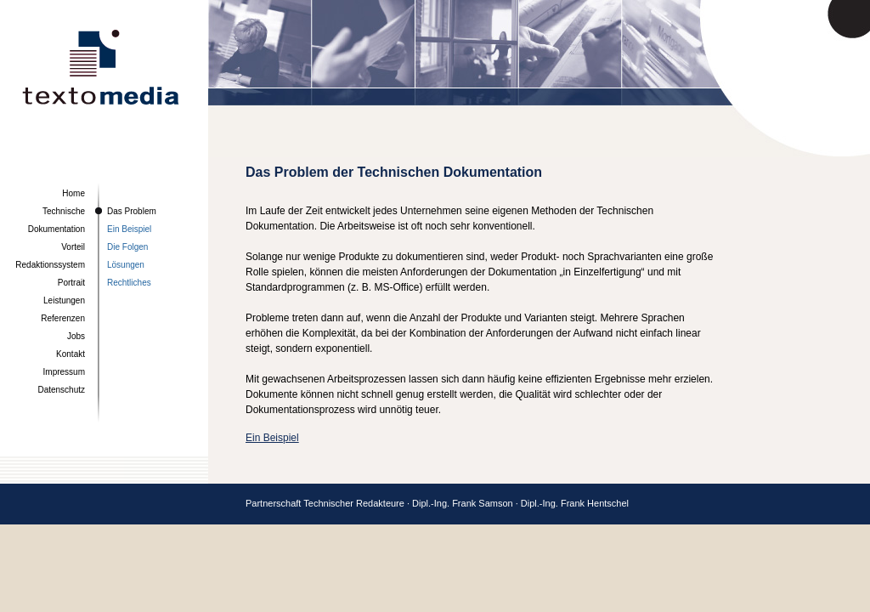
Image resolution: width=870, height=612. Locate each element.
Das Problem (131, 211)
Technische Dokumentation (56, 220)
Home (73, 193)
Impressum (64, 372)
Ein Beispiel (129, 229)
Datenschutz (61, 389)
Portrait (71, 282)
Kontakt (70, 354)
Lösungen (125, 264)
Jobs (76, 336)
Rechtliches (129, 282)
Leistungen (64, 300)
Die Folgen (127, 247)
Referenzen (63, 318)
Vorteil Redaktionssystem (50, 255)
